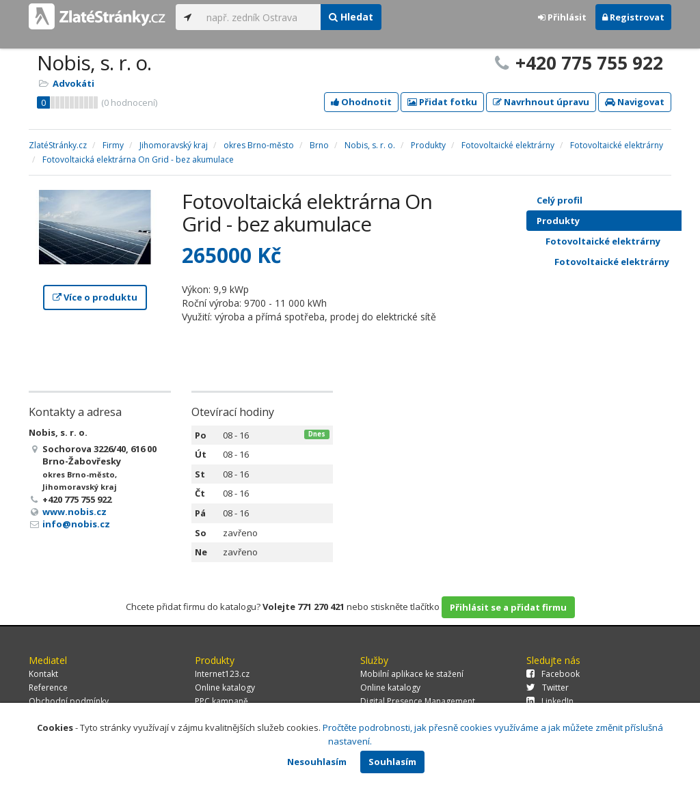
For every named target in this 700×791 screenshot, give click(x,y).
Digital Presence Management (417, 701)
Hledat (351, 16)
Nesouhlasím (317, 761)
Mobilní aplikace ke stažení (411, 674)
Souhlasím (392, 761)
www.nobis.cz (74, 511)
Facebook (553, 674)
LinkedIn (550, 701)
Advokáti (73, 83)
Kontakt (43, 674)
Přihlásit (562, 17)
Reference (48, 687)
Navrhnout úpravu (541, 102)
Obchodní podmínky (69, 701)
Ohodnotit (361, 102)
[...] (260, 17)
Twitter (547, 687)
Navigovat (634, 102)
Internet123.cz (222, 674)
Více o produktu (95, 297)
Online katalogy (225, 687)
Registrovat (633, 17)
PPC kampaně (221, 701)
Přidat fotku (442, 102)
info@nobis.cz (76, 524)
